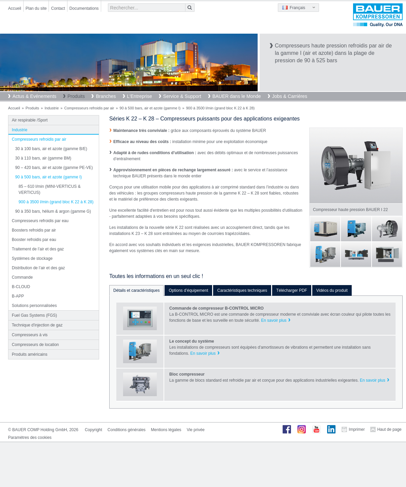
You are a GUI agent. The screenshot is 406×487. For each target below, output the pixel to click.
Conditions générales (127, 429)
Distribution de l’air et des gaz (38, 268)
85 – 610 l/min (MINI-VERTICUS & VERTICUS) (50, 189)
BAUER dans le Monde (236, 96)
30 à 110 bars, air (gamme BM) (43, 158)
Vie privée (196, 429)
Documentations (84, 8)
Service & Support (182, 96)
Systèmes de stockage (32, 258)
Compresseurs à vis (30, 335)
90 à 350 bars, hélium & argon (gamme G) (53, 211)
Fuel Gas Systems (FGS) (34, 315)
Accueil (14, 8)
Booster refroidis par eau (34, 239)
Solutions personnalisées (34, 305)
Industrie (52, 108)
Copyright (93, 429)
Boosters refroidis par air (34, 230)
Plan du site (36, 8)
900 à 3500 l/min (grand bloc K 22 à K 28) (56, 202)
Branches (106, 96)
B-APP (18, 296)
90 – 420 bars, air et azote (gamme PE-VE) (54, 167)
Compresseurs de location (35, 344)
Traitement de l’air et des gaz (38, 249)
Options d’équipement (188, 290)
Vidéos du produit (332, 290)
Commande (22, 277)
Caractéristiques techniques (242, 290)
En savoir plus (273, 320)
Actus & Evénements (34, 96)
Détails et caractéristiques (136, 290)
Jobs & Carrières (289, 96)
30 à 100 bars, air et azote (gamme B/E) (51, 148)
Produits (76, 96)
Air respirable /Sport (30, 120)
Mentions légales (166, 429)
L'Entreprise (139, 96)
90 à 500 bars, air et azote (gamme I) (150, 108)
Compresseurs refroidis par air (89, 108)
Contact (58, 8)
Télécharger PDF (291, 290)
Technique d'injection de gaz (37, 325)
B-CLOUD (21, 286)
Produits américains (29, 354)
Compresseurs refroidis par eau (40, 220)
